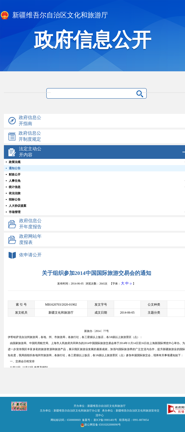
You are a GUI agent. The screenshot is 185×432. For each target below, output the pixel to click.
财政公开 (15, 174)
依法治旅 (15, 193)
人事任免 (15, 180)
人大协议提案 (17, 205)
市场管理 (15, 212)
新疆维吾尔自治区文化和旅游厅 (54, 15)
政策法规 (15, 162)
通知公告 (15, 168)
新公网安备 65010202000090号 (100, 424)
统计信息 (15, 187)
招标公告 (15, 199)
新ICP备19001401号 (105, 420)
